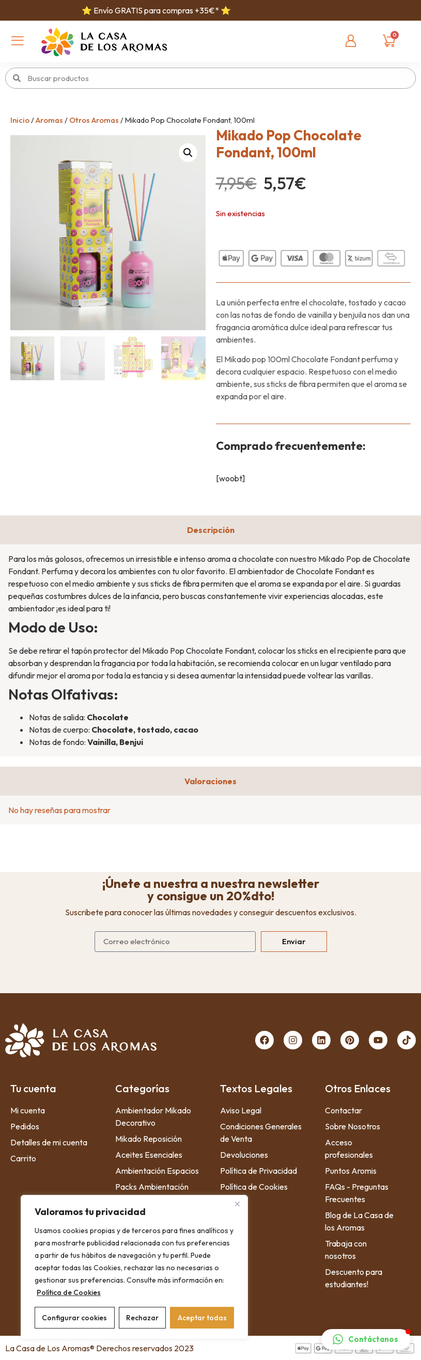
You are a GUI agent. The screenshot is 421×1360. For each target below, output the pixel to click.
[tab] (210, 529)
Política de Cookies (69, 1292)
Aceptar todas (202, 1317)
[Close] (237, 1203)
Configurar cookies (74, 1317)
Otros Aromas (94, 120)
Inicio (19, 120)
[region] (134, 1267)
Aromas (49, 120)
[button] (188, 152)
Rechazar (142, 1317)
